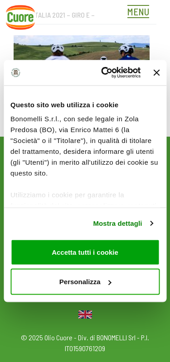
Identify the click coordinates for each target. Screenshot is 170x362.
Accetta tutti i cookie (85, 252)
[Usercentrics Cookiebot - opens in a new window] (105, 73)
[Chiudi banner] (156, 72)
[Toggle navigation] (140, 12)
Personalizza (85, 282)
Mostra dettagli (117, 223)
